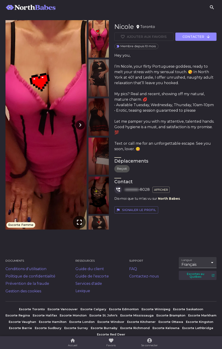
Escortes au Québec (201, 275)
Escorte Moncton (73, 315)
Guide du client (89, 269)
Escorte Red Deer (111, 334)
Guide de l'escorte (92, 276)
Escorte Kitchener (141, 322)
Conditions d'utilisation (25, 269)
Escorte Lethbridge (197, 328)
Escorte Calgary (93, 309)
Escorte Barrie (20, 328)
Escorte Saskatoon (188, 309)
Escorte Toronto (32, 309)
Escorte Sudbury (48, 328)
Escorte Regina (17, 315)
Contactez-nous (144, 276)
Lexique (82, 291)
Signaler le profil (136, 210)
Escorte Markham (202, 315)
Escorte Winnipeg (156, 309)
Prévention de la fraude (27, 283)
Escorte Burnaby (104, 328)
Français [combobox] (189, 264)
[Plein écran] (79, 222)
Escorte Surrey (76, 328)
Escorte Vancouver (63, 309)
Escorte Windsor (110, 322)
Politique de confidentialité (30, 276)
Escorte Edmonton (124, 309)
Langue (187, 260)
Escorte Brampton (170, 315)
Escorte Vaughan (22, 322)
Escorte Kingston (199, 322)
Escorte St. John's (103, 315)
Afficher (161, 189)
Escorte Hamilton (53, 322)
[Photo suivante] (79, 125)
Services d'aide (88, 283)
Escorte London (82, 322)
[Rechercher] (212, 7)
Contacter (196, 36)
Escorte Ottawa (170, 322)
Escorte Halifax (45, 315)
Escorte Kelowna (165, 328)
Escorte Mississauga (137, 315)
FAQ (133, 269)
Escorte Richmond (135, 328)
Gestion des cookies (23, 291)
